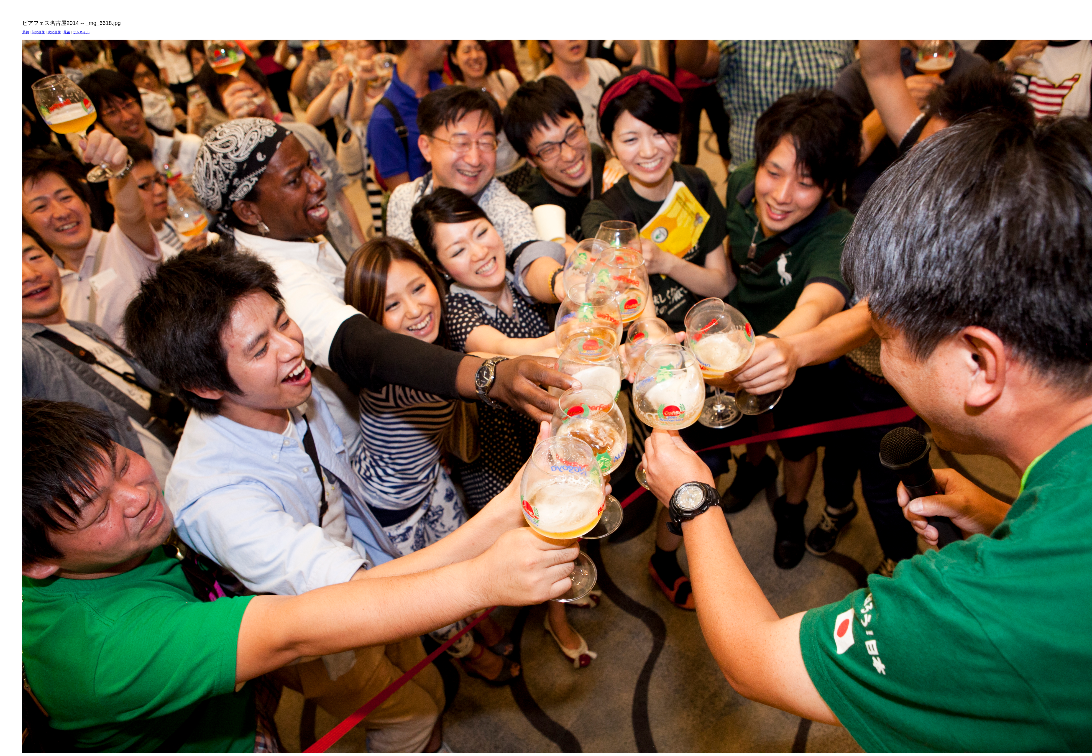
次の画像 (54, 32)
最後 (66, 32)
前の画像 (38, 32)
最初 (25, 32)
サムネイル (81, 32)
